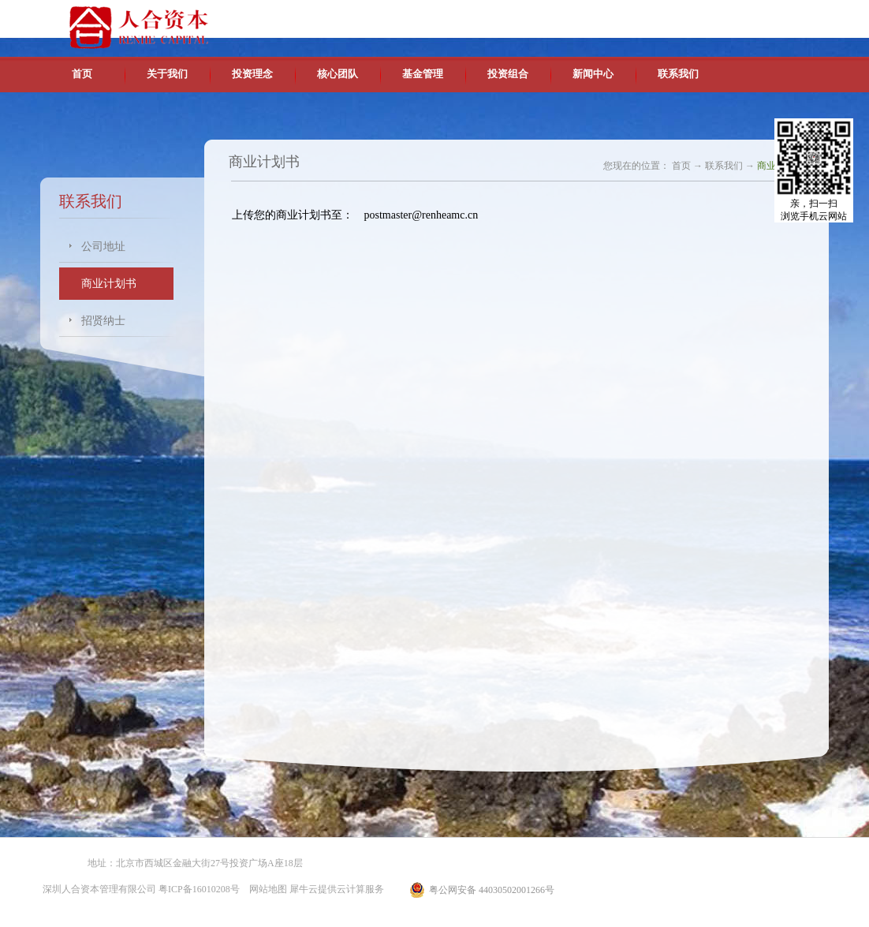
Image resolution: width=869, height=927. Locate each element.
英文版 (714, 15)
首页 (82, 74)
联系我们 (724, 165)
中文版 (678, 15)
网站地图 (265, 889)
